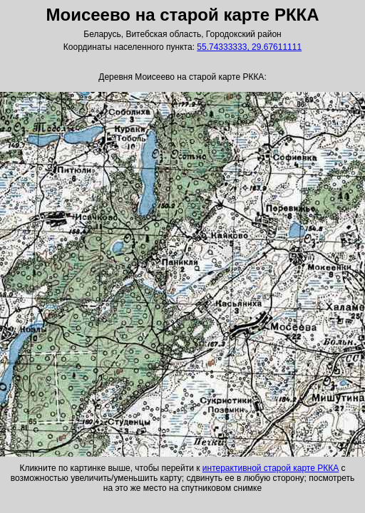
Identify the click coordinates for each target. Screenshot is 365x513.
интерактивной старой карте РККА (270, 468)
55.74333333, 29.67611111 (249, 47)
